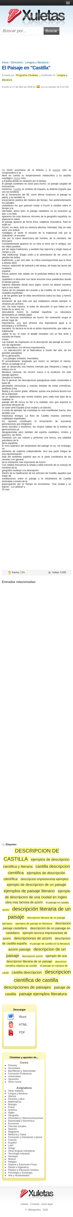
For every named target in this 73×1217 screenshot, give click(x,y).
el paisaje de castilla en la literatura (50, 943)
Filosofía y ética (16, 1099)
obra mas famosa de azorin (24, 902)
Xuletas (24, 1204)
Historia (12, 1096)
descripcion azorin (32, 956)
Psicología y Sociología (20, 1172)
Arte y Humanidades (18, 1175)
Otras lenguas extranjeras (21, 1151)
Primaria (12, 1065)
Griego (11, 1148)
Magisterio (13, 1131)
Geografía (13, 1115)
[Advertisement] (36, 48)
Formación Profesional (20, 1073)
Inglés (11, 1112)
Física (11, 1107)
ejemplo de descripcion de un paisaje (36, 885)
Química (12, 1110)
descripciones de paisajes (27, 987)
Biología (12, 1104)
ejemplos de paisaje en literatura (33, 923)
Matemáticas (14, 1101)
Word (17, 1017)
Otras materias (16, 1090)
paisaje (56, 170)
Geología (13, 1156)
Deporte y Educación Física (22, 1164)
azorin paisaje (19, 949)
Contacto (35, 1204)
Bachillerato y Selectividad (21, 1071)
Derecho (12, 1129)
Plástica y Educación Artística (23, 1170)
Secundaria (14, 1068)
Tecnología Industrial (19, 1153)
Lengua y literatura (36, 62)
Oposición (13, 1079)
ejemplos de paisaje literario (29, 891)
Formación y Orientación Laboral (25, 1137)
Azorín (17, 178)
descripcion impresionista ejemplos (44, 879)
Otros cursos (14, 1081)
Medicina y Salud (17, 1134)
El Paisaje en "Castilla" (26, 67)
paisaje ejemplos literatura (43, 994)
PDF (16, 1032)
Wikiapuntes (34, 1209)
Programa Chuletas (27, 75)
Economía (13, 1123)
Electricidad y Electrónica (21, 1120)
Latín (10, 1145)
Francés (12, 1140)
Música (12, 1159)
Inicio (5, 62)
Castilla (17, 189)
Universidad (14, 1076)
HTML (17, 1025)
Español (12, 1142)
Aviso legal (47, 1204)
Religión (12, 1161)
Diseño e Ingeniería (18, 1167)
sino (19, 323)
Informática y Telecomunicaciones (25, 1118)
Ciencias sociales (17, 1126)
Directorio (17, 62)
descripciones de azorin (33, 938)
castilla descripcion (27, 972)
